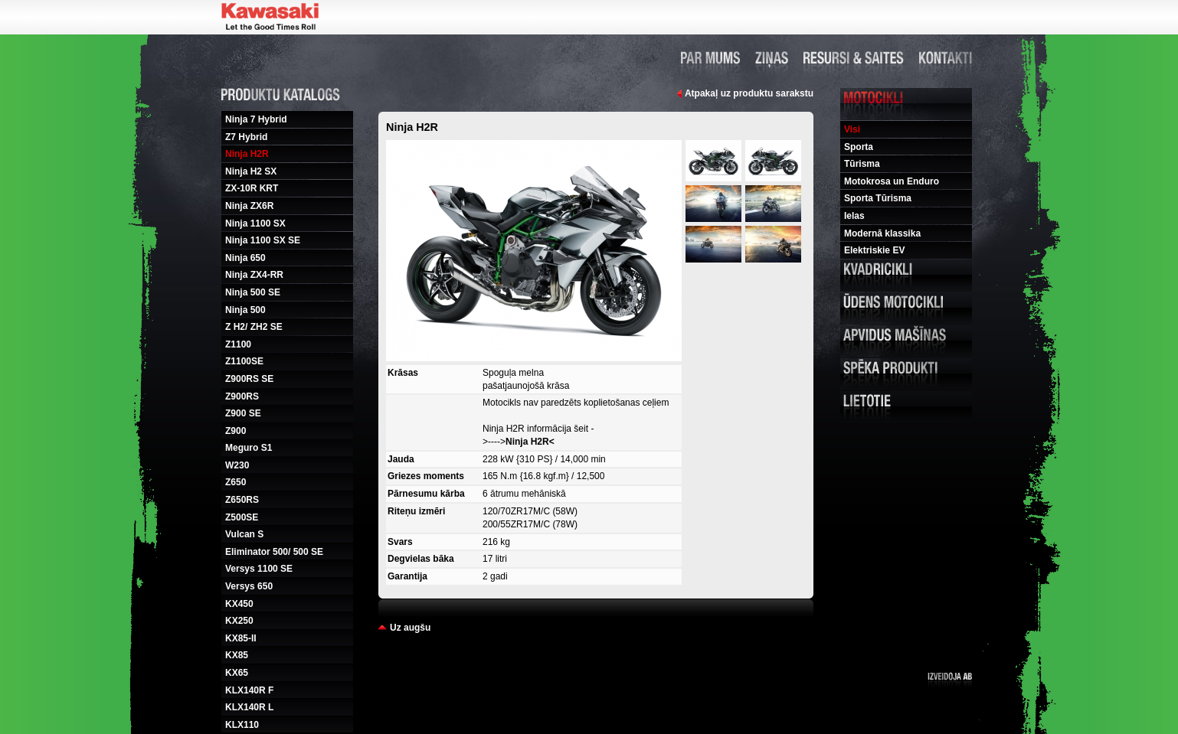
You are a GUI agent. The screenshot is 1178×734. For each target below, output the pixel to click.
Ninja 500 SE (252, 292)
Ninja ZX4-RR (254, 274)
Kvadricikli (906, 275)
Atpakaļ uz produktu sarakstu (749, 93)
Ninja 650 (245, 258)
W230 (237, 465)
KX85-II (241, 638)
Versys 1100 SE (259, 568)
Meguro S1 (248, 447)
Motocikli (906, 104)
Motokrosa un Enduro (891, 181)
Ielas (854, 215)
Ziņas (771, 57)
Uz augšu (410, 627)
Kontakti (945, 57)
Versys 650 (249, 586)
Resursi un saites (853, 57)
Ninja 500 (245, 310)
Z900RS (242, 396)
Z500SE (241, 517)
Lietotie (906, 407)
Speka (906, 374)
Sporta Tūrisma (877, 198)
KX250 (239, 620)
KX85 (236, 655)
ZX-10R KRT (251, 188)
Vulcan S (244, 534)
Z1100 (238, 344)
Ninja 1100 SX (255, 223)
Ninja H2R (247, 153)
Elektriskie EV (874, 250)
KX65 (236, 672)
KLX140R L (249, 707)
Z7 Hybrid (246, 137)
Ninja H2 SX (251, 171)
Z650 (235, 482)
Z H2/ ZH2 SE (254, 326)
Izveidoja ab (950, 680)
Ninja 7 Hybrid (256, 119)
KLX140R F (249, 690)
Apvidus (906, 341)
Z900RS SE (249, 379)
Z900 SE (243, 413)
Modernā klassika (882, 233)
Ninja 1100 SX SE (262, 240)
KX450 (239, 604)
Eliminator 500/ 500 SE (274, 551)
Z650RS (242, 499)
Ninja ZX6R (249, 206)
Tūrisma (862, 163)
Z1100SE (244, 361)
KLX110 (242, 724)
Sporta (858, 147)
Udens (906, 308)
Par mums (710, 57)
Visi (852, 129)
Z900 (235, 431)
